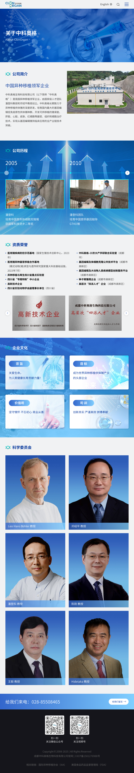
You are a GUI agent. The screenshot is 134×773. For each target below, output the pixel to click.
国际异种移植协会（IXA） (52, 764)
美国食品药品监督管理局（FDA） (89, 764)
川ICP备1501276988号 (87, 756)
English (106, 4)
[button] (6, 173)
